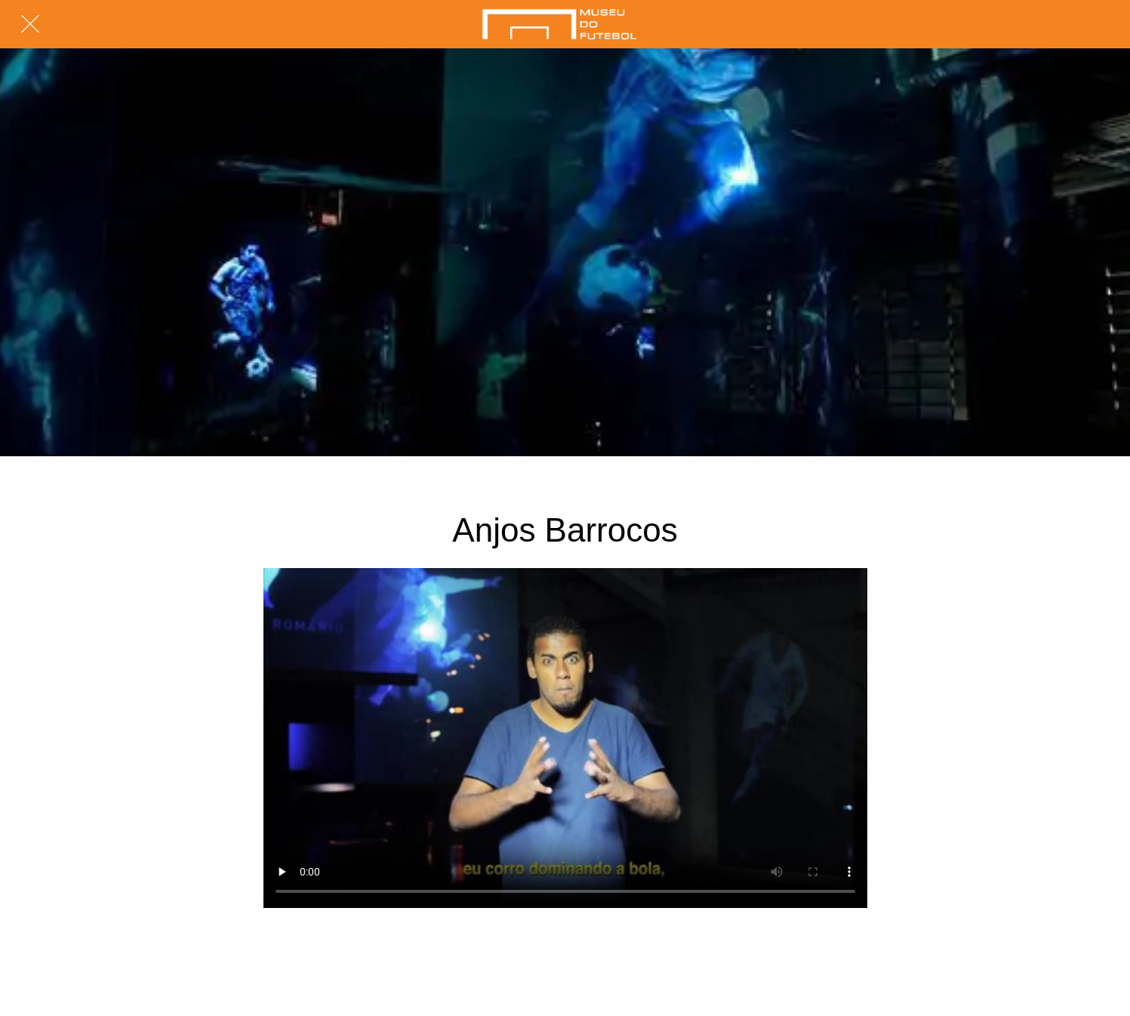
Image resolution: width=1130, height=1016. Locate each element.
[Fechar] (30, 24)
